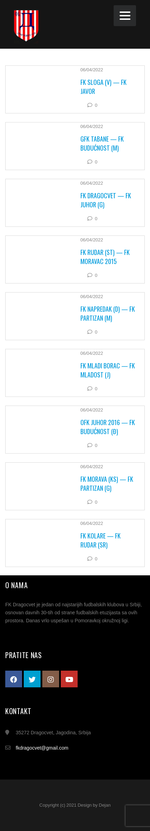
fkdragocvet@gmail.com (42, 748)
